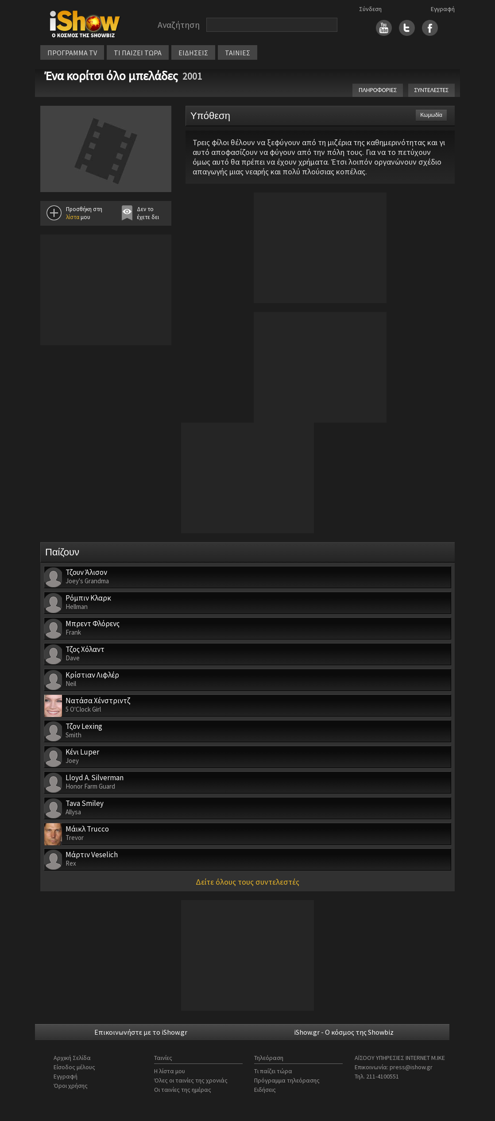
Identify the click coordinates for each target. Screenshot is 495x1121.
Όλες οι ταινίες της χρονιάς (191, 1080)
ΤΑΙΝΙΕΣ (237, 52)
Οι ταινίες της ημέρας (182, 1090)
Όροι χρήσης (71, 1086)
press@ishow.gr (411, 1067)
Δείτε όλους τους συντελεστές (247, 882)
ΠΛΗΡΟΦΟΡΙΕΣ (378, 90)
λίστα (72, 217)
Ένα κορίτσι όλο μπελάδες (111, 76)
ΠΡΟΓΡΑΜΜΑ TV (72, 52)
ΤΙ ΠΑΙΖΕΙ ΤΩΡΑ (138, 52)
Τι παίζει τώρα (273, 1071)
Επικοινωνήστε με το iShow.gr (140, 1032)
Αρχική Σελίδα (72, 1058)
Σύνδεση (370, 9)
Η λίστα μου (169, 1071)
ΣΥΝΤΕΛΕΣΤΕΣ (431, 90)
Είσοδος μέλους (74, 1067)
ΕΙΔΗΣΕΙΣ (193, 52)
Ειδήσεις (265, 1090)
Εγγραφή (443, 9)
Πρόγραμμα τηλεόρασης (287, 1080)
